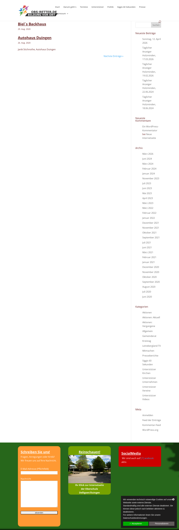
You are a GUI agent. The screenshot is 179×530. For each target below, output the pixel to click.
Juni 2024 (147, 158)
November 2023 (150, 178)
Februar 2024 (149, 168)
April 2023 (147, 198)
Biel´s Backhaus (32, 23)
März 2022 (147, 208)
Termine (84, 7)
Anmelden (147, 415)
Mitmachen (148, 350)
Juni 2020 (147, 296)
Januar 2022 (148, 217)
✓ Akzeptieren (135, 523)
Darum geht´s (69, 7)
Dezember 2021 (150, 222)
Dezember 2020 (150, 267)
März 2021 (147, 252)
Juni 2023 (147, 188)
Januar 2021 (148, 262)
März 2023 (147, 203)
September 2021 (151, 237)
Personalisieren (162, 523)
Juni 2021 (147, 247)
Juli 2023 (146, 183)
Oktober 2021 (149, 232)
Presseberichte (150, 355)
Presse (142, 7)
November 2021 (150, 227)
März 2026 (147, 153)
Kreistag (146, 340)
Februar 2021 (149, 257)
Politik (110, 7)
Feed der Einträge (151, 420)
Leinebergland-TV (151, 345)
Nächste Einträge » (113, 56)
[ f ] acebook (147, 458)
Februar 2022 (149, 212)
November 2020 (150, 272)
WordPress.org (150, 429)
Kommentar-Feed (151, 425)
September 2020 (151, 281)
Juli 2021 (146, 242)
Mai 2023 (147, 193)
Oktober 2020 (149, 277)
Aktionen (147, 312)
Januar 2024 (148, 173)
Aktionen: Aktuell (151, 317)
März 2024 (147, 163)
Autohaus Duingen (34, 37)
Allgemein (147, 331)
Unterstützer (97, 7)
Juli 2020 (146, 291)
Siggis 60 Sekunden (126, 7)
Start (57, 7)
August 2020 (148, 286)
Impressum (60, 14)
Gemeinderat (149, 336)
